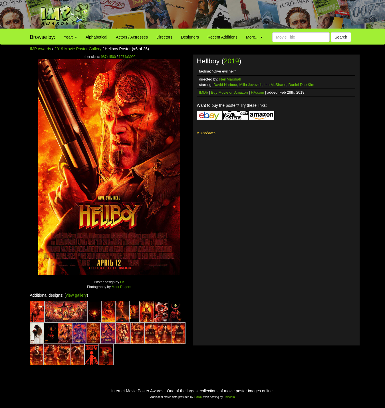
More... (254, 37)
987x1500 (108, 57)
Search (340, 37)
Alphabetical (96, 37)
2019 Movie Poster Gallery (77, 49)
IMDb (203, 92)
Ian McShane (276, 85)
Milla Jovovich (250, 85)
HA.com (257, 92)
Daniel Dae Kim (301, 85)
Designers (190, 37)
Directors (164, 37)
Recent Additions (222, 37)
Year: (70, 37)
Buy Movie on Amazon (229, 92)
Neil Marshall (230, 79)
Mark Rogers (121, 287)
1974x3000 (127, 57)
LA (122, 282)
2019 (231, 61)
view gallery (76, 295)
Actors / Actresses (132, 37)
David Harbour (225, 85)
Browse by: (42, 37)
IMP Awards (40, 49)
